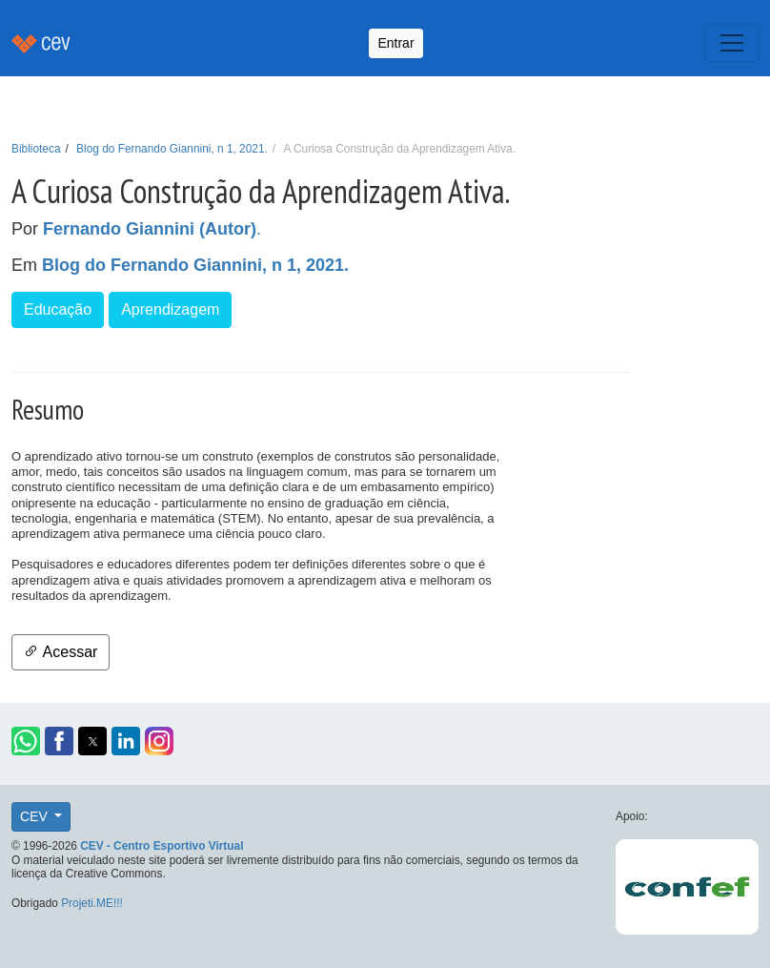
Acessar (60, 652)
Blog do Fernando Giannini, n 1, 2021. (172, 148)
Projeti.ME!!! (92, 903)
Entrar (395, 43)
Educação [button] (57, 309)
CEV (35, 816)
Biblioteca (36, 148)
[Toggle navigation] (732, 43)
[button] (25, 741)
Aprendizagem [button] (170, 309)
